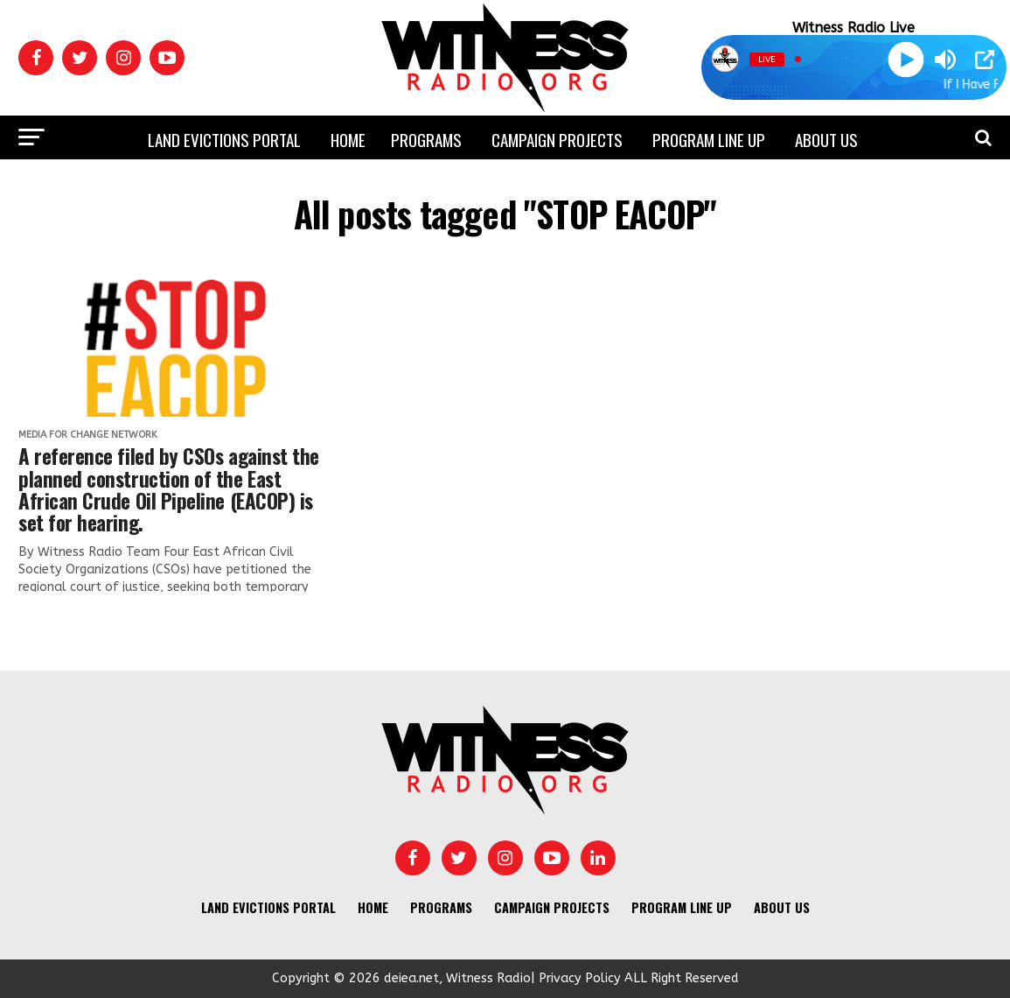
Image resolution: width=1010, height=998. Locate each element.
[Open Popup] (985, 59)
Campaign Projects (557, 139)
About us (826, 139)
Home (348, 139)
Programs (426, 139)
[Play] (905, 59)
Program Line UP (708, 139)
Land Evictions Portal (224, 139)
